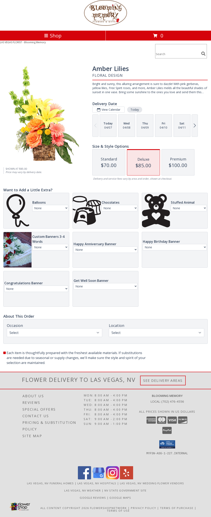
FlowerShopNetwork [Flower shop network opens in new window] (108, 508)
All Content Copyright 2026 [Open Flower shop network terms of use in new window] (64, 508)
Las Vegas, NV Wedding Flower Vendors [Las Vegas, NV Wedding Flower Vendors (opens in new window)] (152, 483)
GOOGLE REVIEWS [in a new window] (93, 498)
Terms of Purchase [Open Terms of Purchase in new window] (176, 508)
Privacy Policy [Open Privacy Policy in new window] (143, 508)
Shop (52, 35)
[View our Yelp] (126, 478)
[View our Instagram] (112, 478)
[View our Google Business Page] (98, 478)
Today (134, 110)
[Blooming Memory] (105, 25)
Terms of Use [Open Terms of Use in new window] (118, 510)
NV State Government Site (125, 490)
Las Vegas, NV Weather (82, 490)
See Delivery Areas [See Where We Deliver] (163, 380)
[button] (167, 444)
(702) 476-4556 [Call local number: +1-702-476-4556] (172, 401)
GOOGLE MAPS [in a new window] (120, 498)
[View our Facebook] (84, 478)
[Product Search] (177, 53)
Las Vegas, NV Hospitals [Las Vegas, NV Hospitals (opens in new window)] (96, 483)
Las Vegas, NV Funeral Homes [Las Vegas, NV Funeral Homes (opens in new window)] (50, 483)
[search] (203, 53)
